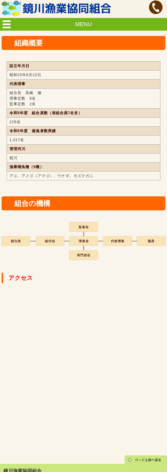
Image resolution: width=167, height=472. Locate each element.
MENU (83, 24)
